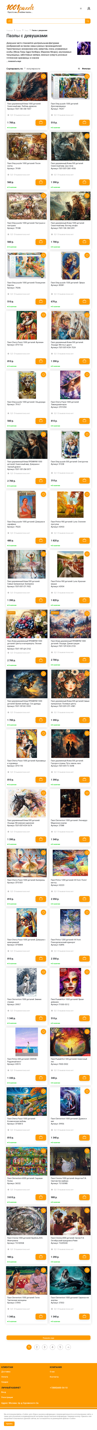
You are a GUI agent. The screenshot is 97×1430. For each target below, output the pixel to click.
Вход (3, 1392)
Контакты (54, 1377)
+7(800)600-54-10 (58, 1387)
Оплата (4, 1377)
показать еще (14, 61)
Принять (9, 1424)
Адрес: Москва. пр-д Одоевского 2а (19, 1403)
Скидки (4, 1382)
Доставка (5, 1372)
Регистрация (7, 1397)
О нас (52, 1372)
